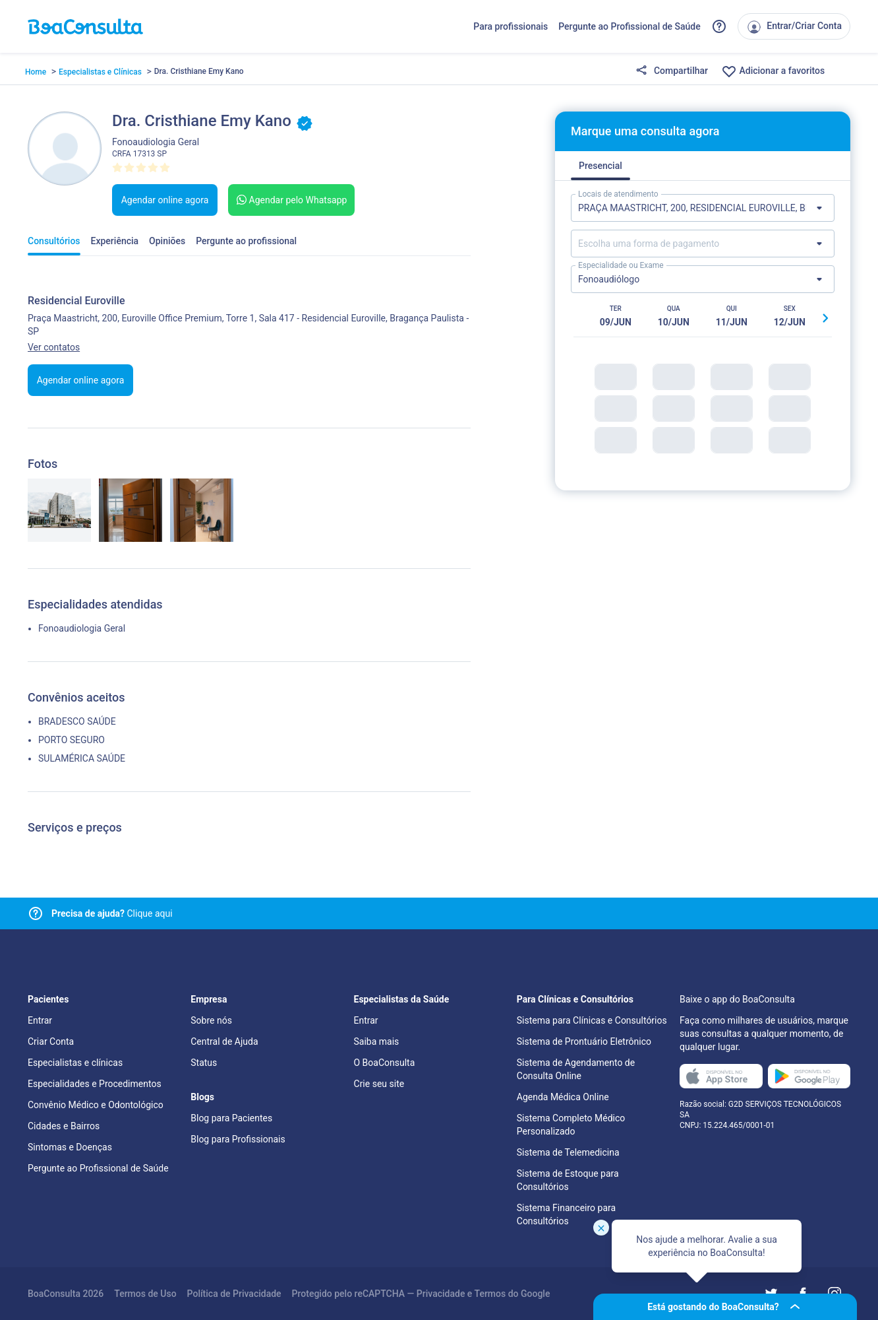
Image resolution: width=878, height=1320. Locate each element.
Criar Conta (51, 1041)
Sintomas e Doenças (70, 1147)
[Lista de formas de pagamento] (703, 243)
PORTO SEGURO (71, 740)
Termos (490, 1293)
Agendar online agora (165, 200)
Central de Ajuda (224, 1041)
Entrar (40, 1020)
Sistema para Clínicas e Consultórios (592, 1020)
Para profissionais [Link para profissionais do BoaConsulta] (510, 26)
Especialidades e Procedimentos (94, 1083)
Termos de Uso (145, 1293)
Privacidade (441, 1293)
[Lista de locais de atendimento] (703, 208)
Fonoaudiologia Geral (81, 628)
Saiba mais (376, 1041)
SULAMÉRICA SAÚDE (81, 758)
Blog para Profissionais (237, 1139)
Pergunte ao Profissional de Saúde (629, 26)
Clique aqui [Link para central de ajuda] (112, 913)
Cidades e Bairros (64, 1126)
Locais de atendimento (618, 194)
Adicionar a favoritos (773, 71)
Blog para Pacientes (231, 1118)
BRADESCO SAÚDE (77, 721)
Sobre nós (211, 1020)
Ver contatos (54, 347)
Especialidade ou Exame (621, 265)
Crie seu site (379, 1083)
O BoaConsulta (384, 1062)
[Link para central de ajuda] (36, 913)
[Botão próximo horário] (825, 318)
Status (203, 1062)
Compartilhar (671, 71)
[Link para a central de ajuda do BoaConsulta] (719, 26)
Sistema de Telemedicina (568, 1152)
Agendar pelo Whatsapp (290, 200)
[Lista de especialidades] (703, 279)
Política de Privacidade (234, 1293)
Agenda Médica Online (563, 1097)
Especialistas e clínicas (75, 1062)
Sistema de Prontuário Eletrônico (584, 1041)
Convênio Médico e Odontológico (95, 1105)
